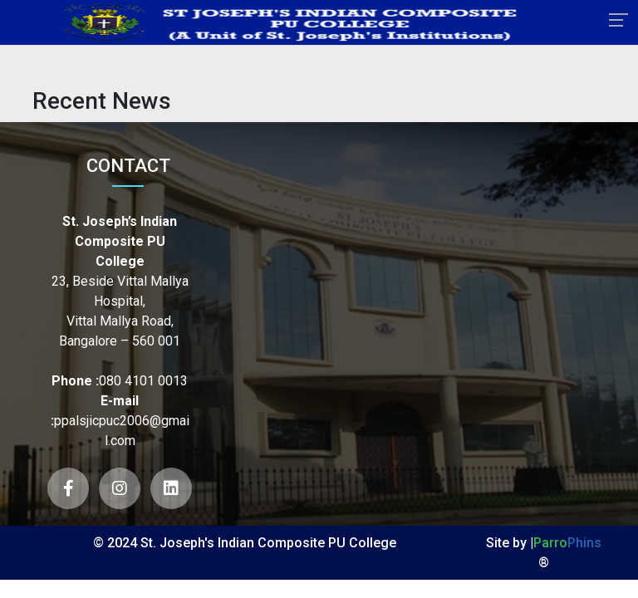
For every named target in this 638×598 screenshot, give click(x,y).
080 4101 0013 (143, 381)
